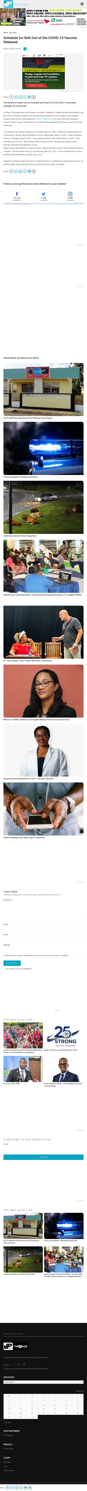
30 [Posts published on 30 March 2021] (20, 1417)
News (5, 33)
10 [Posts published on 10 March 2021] (32, 1404)
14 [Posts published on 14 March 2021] (78, 1404)
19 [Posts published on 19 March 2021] (55, 1409)
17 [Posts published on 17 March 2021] (32, 1409)
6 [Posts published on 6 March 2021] (66, 1400)
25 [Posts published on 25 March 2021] (43, 1413)
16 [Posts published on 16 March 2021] (20, 1409)
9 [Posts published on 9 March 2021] (20, 1404)
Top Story (13, 33)
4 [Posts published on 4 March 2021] (43, 1400)
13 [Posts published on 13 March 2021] (66, 1404)
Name (6, 924)
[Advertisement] (43, 227)
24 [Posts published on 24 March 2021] (32, 1413)
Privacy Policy (8, 1449)
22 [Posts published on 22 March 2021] (9, 1413)
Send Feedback (8, 1470)
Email (6, 934)
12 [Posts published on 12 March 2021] (55, 1404)
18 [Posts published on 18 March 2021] (43, 1409)
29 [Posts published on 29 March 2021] (9, 1417)
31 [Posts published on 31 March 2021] (32, 1417)
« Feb (5, 1422)
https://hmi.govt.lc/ (44, 119)
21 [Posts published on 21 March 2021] (78, 1409)
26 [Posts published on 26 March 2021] (55, 1413)
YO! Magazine (8, 1435)
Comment (8, 900)
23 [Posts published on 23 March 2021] (20, 1413)
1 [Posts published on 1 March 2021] (9, 1400)
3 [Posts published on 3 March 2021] (32, 1400)
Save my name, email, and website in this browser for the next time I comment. (36, 955)
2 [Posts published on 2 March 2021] (20, 1400)
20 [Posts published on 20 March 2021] (66, 1409)
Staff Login (7, 1462)
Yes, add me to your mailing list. (17, 969)
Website (6, 945)
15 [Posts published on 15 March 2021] (9, 1409)
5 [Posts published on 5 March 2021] (54, 1400)
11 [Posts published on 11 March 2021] (43, 1404)
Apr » (10, 1422)
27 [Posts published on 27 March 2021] (66, 1413)
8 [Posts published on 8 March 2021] (9, 1404)
